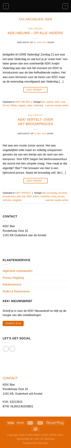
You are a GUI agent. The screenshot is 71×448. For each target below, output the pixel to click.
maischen (45, 196)
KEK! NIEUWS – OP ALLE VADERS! (35, 33)
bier (43, 102)
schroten (7, 200)
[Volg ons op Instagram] (12, 349)
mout (53, 196)
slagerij (21, 105)
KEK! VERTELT (35, 115)
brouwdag (52, 192)
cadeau (50, 102)
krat (63, 102)
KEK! (57, 102)
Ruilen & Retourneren (16, 291)
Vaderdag (38, 105)
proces (61, 196)
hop (23, 196)
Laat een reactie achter (56, 105)
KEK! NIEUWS (35, 29)
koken (36, 196)
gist (18, 196)
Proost (6, 105)
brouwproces (9, 196)
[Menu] (6, 6)
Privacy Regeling (13, 277)
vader (29, 105)
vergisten (17, 200)
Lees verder (35, 90)
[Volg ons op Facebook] (6, 349)
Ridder (13, 105)
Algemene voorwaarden (17, 270)
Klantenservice (12, 284)
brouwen (62, 192)
